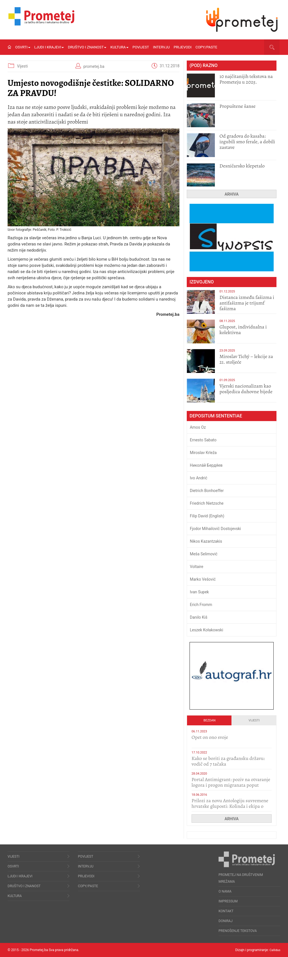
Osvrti (22, 47)
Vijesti (22, 66)
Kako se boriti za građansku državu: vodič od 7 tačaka (228, 761)
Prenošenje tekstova (238, 931)
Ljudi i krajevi (49, 47)
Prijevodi (183, 47)
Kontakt (226, 911)
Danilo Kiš (198, 617)
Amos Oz (198, 427)
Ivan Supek (199, 592)
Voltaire (196, 566)
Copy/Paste (206, 47)
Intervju (161, 47)
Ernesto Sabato (203, 440)
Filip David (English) (207, 516)
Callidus (274, 950)
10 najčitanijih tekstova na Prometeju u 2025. (246, 79)
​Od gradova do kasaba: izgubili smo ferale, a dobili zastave (247, 142)
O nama (225, 891)
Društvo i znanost (87, 47)
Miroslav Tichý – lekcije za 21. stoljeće (246, 359)
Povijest (140, 47)
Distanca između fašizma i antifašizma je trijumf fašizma (246, 303)
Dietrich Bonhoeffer (207, 490)
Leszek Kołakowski (206, 630)
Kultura (119, 47)
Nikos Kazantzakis (206, 541)
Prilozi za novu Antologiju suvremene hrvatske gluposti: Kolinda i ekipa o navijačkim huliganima (230, 806)
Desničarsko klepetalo (242, 165)
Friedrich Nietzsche (207, 503)
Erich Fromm (201, 604)
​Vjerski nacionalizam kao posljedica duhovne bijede (246, 389)
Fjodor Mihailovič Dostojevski (215, 528)
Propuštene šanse (237, 106)
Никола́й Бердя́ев (206, 465)
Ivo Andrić (198, 478)
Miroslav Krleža (203, 452)
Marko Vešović (203, 579)
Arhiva (232, 194)
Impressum (228, 901)
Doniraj (226, 921)
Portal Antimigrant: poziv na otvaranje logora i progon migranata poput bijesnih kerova (231, 785)
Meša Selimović (203, 554)
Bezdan (210, 720)
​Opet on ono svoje (210, 737)
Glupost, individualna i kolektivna (243, 329)
